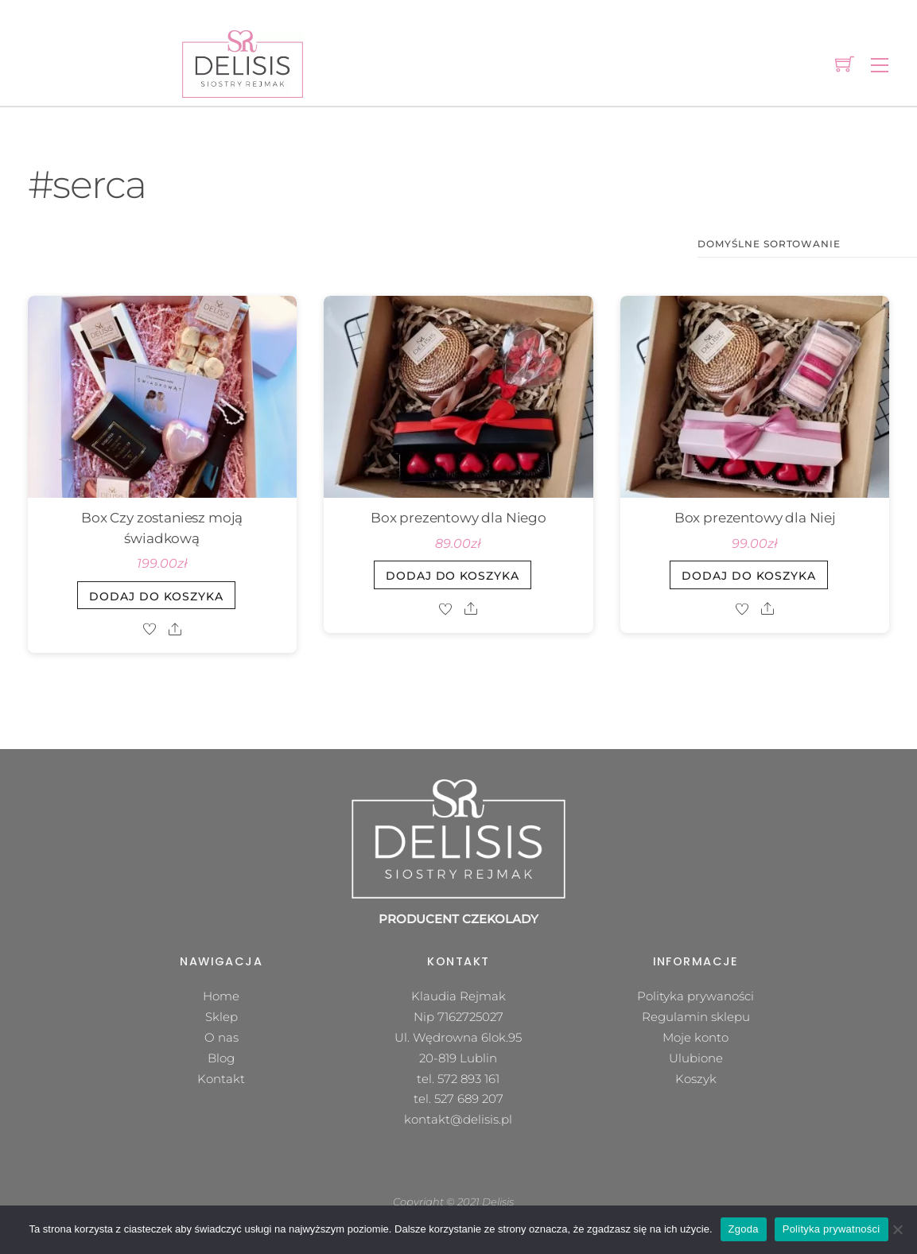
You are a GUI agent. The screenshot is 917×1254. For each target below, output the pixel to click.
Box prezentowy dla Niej (755, 518)
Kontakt (221, 1078)
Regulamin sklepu (696, 1016)
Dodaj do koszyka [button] (156, 596)
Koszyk (696, 1078)
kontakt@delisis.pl (458, 1119)
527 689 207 (468, 1098)
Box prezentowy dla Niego (458, 518)
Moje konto (695, 1037)
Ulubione (696, 1058)
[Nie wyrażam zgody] (897, 1229)
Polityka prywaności (695, 996)
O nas (221, 1037)
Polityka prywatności (831, 1229)
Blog (221, 1058)
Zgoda (744, 1229)
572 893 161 (468, 1078)
